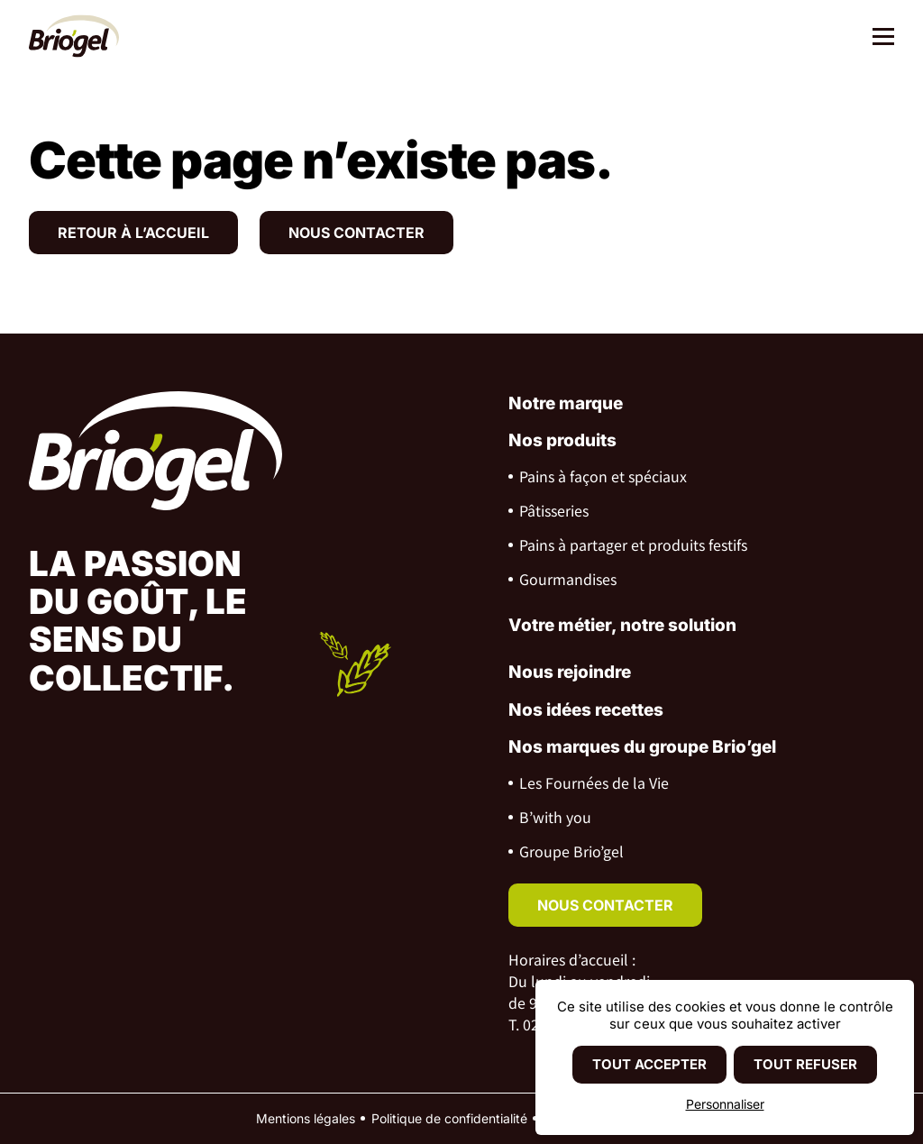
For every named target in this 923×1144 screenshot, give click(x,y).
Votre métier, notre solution (622, 625)
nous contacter (605, 905)
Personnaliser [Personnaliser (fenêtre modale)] (725, 1104)
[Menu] (876, 38)
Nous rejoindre (569, 672)
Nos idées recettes (585, 710)
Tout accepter (649, 1064)
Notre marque (565, 403)
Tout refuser (805, 1064)
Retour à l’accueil (133, 233)
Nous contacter (356, 233)
